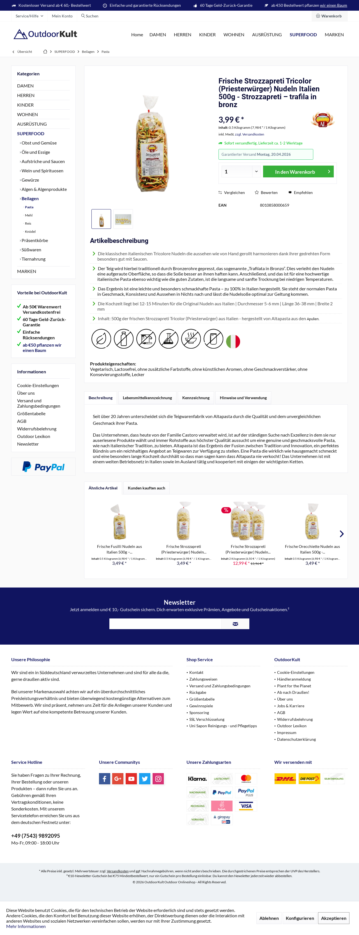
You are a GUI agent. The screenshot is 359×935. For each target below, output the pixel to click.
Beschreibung (100, 397)
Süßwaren (31, 249)
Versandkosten (118, 871)
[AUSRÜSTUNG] (267, 34)
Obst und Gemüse (39, 142)
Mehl (28, 215)
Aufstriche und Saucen (43, 161)
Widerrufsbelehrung (36, 428)
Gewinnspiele (201, 705)
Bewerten (266, 192)
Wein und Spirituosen (42, 170)
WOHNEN (27, 114)
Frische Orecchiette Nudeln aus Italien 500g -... (312, 549)
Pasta (28, 207)
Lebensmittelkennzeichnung (147, 397)
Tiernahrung (33, 258)
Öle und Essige (35, 152)
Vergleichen (231, 192)
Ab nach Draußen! (293, 692)
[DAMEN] (158, 34)
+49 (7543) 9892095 (35, 835)
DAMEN (25, 85)
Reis (27, 223)
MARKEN (26, 271)
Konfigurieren (300, 918)
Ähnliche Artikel (103, 487)
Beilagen (30, 198)
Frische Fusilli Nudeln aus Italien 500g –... (119, 549)
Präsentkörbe (34, 240)
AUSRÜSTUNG (32, 124)
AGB (21, 421)
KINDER (25, 104)
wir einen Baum (333, 5)
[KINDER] (207, 34)
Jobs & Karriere (290, 705)
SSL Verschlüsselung (206, 719)
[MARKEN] (334, 34)
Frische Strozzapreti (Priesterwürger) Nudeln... (183, 549)
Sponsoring (199, 712)
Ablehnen (269, 918)
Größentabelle (31, 413)
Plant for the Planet (294, 685)
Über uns (26, 393)
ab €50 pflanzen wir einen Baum (42, 347)
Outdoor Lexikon (33, 436)
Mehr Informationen (26, 926)
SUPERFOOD (30, 133)
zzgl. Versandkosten (249, 134)
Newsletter (28, 443)
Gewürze (30, 179)
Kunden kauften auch (146, 487)
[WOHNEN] (234, 34)
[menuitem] (330, 16)
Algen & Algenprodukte (44, 189)
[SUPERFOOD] (303, 34)
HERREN (25, 95)
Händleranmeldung (294, 679)
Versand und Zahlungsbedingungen (38, 403)
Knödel (30, 231)
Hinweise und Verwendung (243, 397)
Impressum (286, 732)
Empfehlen (300, 192)
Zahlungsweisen (203, 679)
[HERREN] (182, 34)
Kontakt (196, 672)
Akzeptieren (333, 918)
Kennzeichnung (196, 397)
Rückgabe (197, 692)
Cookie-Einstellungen (38, 385)
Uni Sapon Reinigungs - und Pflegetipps (223, 725)
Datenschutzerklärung (296, 739)
